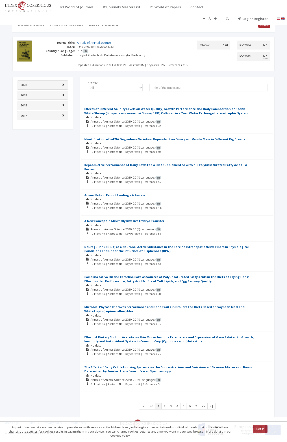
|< (143, 406)
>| (211, 406)
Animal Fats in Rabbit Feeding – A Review (114, 195)
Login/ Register (253, 18)
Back (264, 25)
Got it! (260, 429)
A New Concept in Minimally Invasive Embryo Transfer (124, 221)
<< (151, 406)
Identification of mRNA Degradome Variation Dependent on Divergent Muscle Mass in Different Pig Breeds (164, 139)
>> (203, 406)
